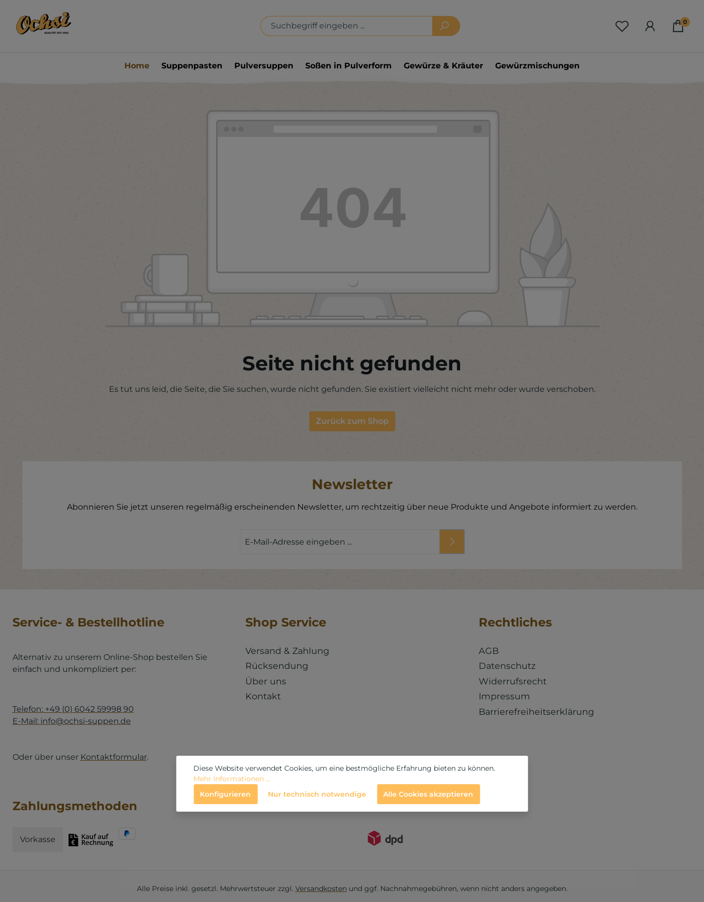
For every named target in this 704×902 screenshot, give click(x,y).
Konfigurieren (225, 794)
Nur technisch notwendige (317, 794)
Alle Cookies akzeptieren (428, 794)
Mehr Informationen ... (231, 778)
